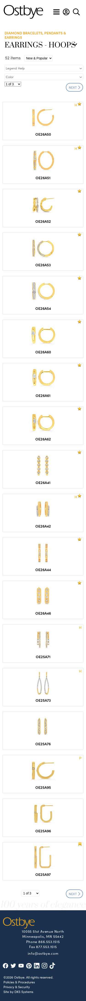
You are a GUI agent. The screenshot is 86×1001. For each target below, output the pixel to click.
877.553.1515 (46, 946)
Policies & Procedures (19, 982)
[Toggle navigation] (56, 11)
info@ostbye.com (43, 953)
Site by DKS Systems (18, 991)
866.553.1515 (49, 941)
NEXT (74, 87)
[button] (66, 11)
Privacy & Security (16, 986)
